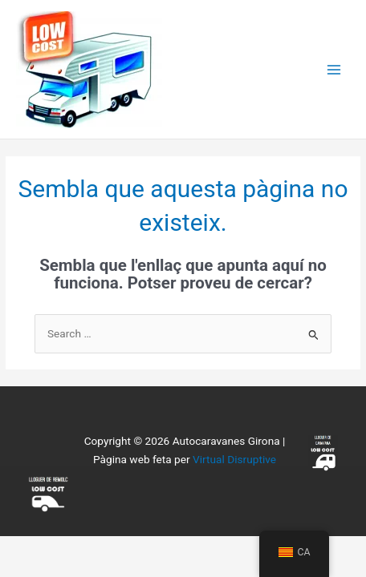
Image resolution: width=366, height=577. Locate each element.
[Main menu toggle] (334, 69)
